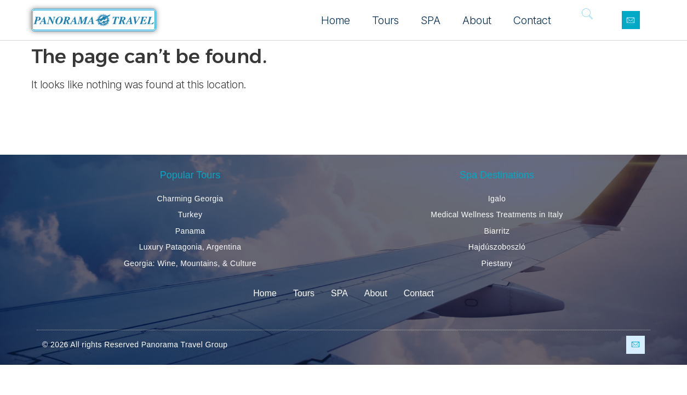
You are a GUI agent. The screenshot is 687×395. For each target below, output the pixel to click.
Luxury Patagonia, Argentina (190, 246)
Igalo (497, 198)
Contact (532, 20)
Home (335, 20)
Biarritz (497, 231)
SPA (430, 20)
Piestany (497, 263)
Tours (385, 20)
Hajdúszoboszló (496, 246)
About (476, 20)
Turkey (190, 214)
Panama (190, 231)
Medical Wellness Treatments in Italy (497, 214)
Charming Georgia (190, 198)
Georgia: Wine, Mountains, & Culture (190, 263)
